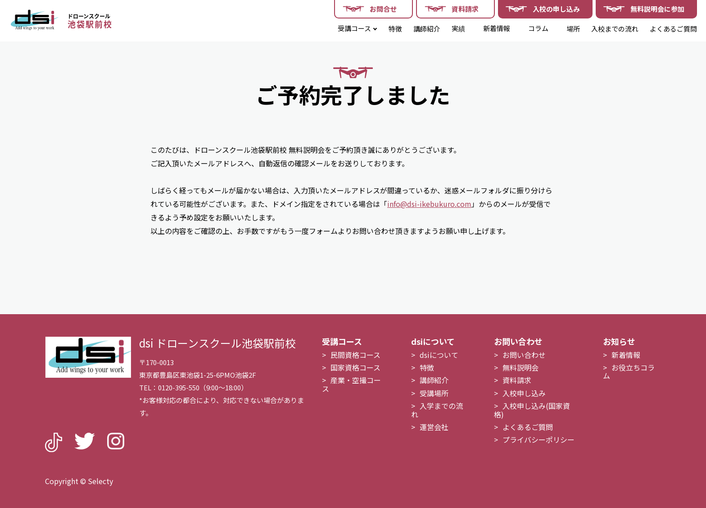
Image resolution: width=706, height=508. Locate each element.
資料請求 (516, 380)
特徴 (395, 28)
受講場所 (434, 393)
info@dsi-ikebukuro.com (429, 203)
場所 (573, 28)
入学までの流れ (437, 409)
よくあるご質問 (673, 28)
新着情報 (496, 28)
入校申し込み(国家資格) (532, 409)
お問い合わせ (524, 354)
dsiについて (439, 354)
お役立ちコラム (629, 371)
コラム (538, 28)
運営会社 (434, 426)
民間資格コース (355, 354)
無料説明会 (520, 367)
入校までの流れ (614, 28)
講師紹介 (426, 28)
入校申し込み (524, 393)
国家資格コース (355, 367)
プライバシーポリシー (538, 439)
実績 (458, 28)
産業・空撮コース (351, 384)
